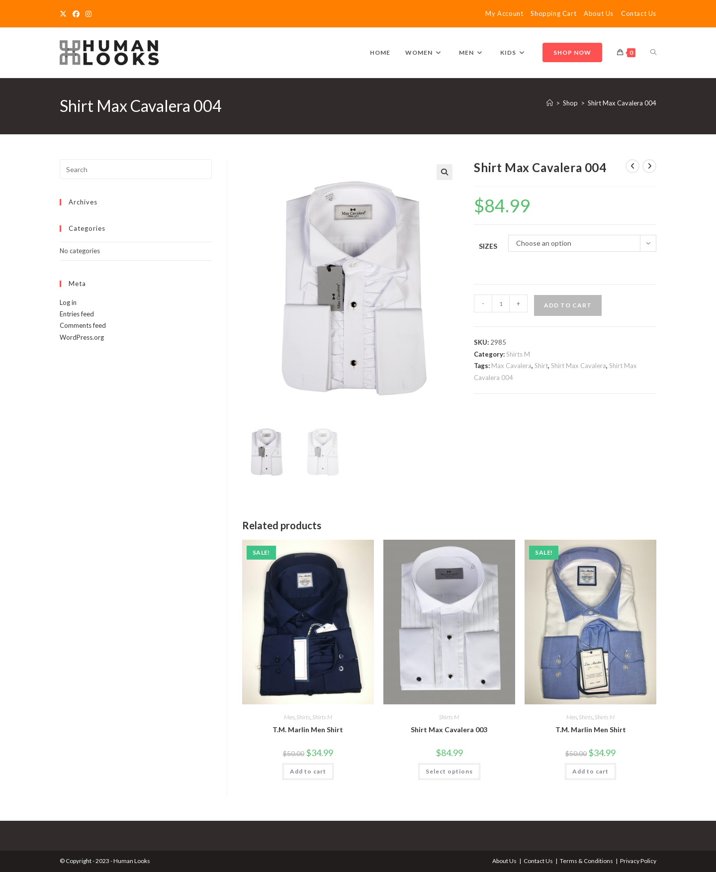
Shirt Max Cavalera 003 (449, 728)
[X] (65, 14)
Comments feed (83, 325)
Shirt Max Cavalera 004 (622, 103)
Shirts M (518, 354)
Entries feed (77, 314)
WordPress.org (82, 337)
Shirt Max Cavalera (578, 366)
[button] (444, 172)
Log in (68, 302)
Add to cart (568, 305)
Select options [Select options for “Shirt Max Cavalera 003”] (449, 770)
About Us (599, 13)
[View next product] (649, 166)
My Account (504, 13)
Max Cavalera (511, 366)
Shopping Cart (553, 13)
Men (289, 716)
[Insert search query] (136, 169)
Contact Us (638, 13)
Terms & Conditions (586, 860)
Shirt (541, 366)
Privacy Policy (638, 860)
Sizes (488, 246)
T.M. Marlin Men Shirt (307, 728)
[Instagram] (88, 14)
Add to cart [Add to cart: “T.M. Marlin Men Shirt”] (308, 770)
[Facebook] (76, 14)
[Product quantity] (501, 303)
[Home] (549, 103)
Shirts (303, 716)
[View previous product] (632, 166)
